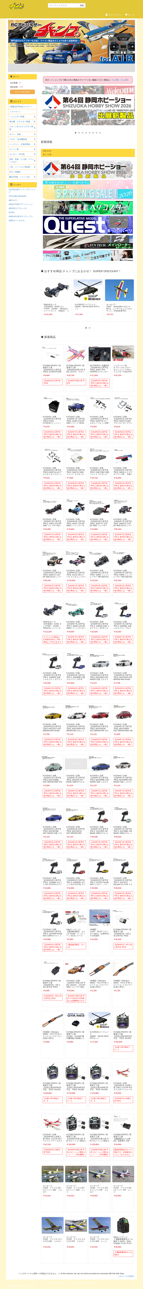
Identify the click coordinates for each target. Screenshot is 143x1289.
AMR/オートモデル (17, 220)
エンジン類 (14, 149)
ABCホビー (13, 200)
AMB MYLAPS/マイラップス (21, 216)
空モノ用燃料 (15, 172)
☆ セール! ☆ (14, 111)
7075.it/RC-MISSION (17, 196)
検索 (82, 5)
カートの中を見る (22, 92)
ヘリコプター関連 (16, 116)
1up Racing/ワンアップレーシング (22, 190)
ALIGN (11, 212)
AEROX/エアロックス (18, 208)
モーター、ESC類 (17, 154)
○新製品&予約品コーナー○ (20, 107)
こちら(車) (114, 80)
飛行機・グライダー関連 (19, 121)
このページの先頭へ (126, 1276)
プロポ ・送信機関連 (18, 139)
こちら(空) (123, 80)
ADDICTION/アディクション (21, 204)
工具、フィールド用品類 (19, 167)
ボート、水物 (15, 134)
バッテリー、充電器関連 (19, 144)
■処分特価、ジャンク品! (19, 177)
